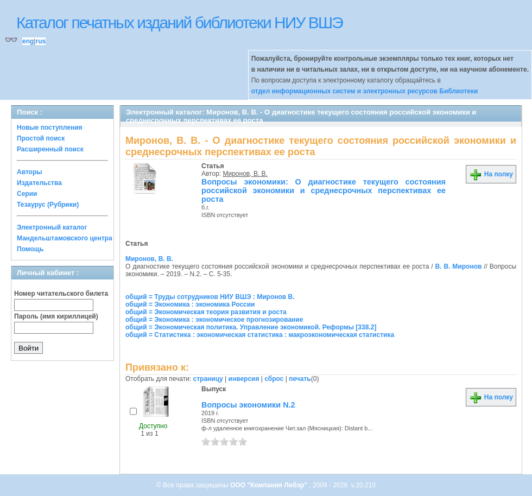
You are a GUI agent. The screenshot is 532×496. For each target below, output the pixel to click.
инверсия (244, 379)
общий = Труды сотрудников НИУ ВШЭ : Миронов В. (210, 297)
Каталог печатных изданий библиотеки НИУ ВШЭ (179, 22)
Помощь (30, 249)
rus (40, 41)
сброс (273, 379)
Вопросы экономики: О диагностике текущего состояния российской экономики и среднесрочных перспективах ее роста (323, 190)
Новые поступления (50, 127)
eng (28, 41)
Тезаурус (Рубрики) (48, 204)
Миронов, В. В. (245, 173)
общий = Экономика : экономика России (190, 304)
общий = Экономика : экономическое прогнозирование (214, 319)
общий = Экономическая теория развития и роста (206, 312)
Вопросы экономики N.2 (248, 404)
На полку (491, 174)
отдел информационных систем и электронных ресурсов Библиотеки (364, 91)
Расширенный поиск (50, 149)
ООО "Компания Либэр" (269, 485)
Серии (27, 194)
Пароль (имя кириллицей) (56, 316)
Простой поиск (41, 138)
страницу (208, 379)
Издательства (39, 183)
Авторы (29, 172)
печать (300, 379)
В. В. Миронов (458, 266)
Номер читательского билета (61, 293)
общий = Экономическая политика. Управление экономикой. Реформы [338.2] (250, 327)
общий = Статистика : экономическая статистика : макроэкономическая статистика (259, 335)
